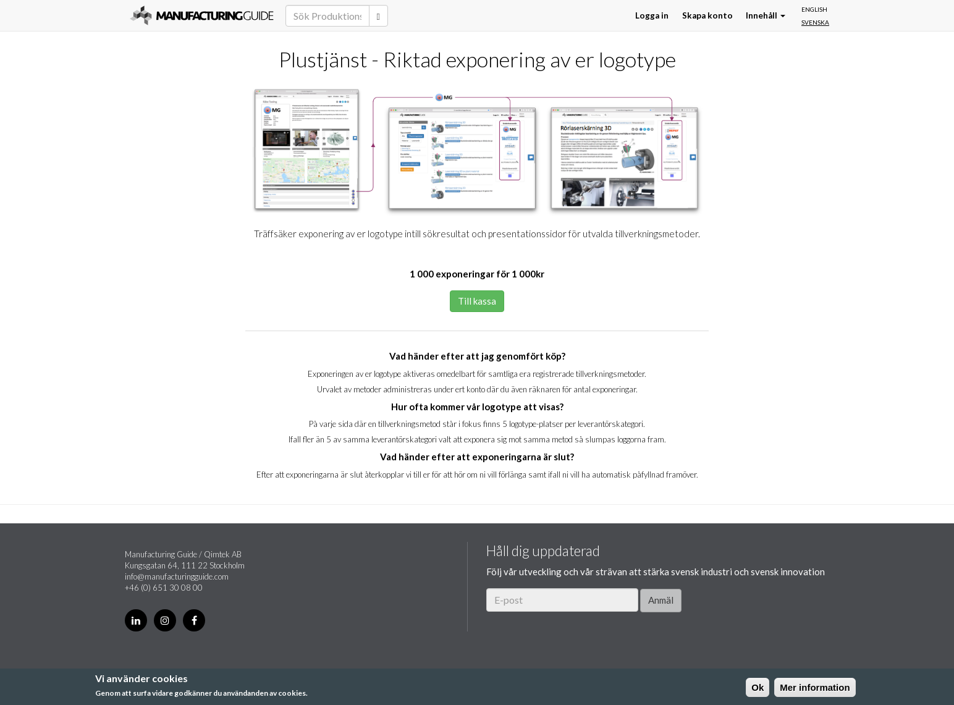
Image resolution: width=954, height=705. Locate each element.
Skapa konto (707, 15)
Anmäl (660, 600)
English (814, 9)
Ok (757, 687)
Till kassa (477, 300)
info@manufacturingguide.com (177, 576)
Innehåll (765, 15)
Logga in (652, 15)
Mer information (815, 687)
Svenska (815, 22)
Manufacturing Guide (202, 15)
